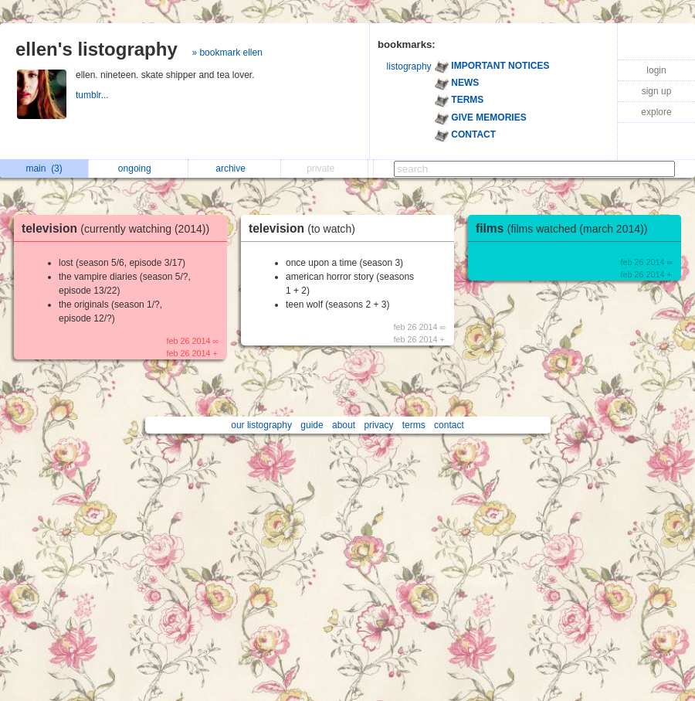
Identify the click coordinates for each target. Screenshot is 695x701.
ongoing (138, 168)
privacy (378, 425)
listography (409, 66)
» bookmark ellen (227, 52)
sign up (657, 91)
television (119, 228)
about (343, 425)
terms (413, 425)
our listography (261, 425)
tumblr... (93, 95)
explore (656, 112)
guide (311, 425)
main (43, 168)
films (565, 228)
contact (449, 425)
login (656, 70)
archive (234, 168)
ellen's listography (96, 49)
